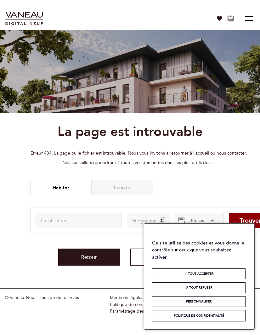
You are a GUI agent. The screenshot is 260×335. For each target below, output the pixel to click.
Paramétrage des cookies (135, 311)
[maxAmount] (148, 220)
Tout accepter (198, 274)
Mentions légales (126, 297)
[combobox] (79, 220)
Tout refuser (199, 287)
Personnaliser (199, 301)
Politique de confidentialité (136, 304)
